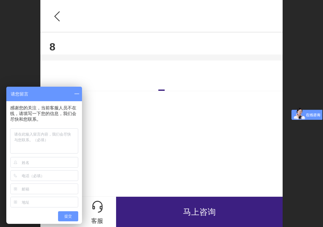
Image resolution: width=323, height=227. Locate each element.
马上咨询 (199, 212)
